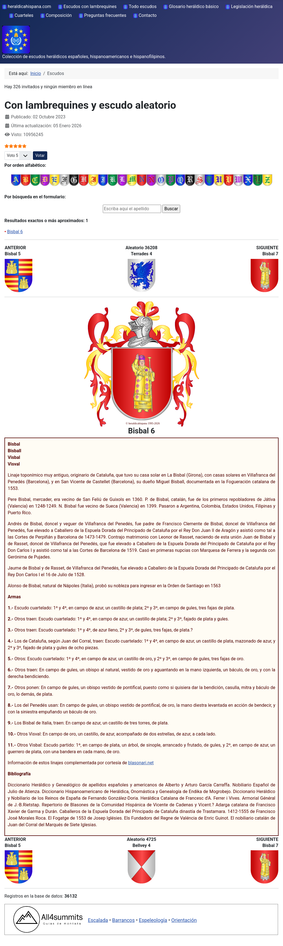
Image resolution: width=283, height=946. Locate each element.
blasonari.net (141, 762)
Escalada (98, 920)
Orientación (184, 920)
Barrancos (123, 920)
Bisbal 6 (15, 231)
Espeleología (153, 920)
